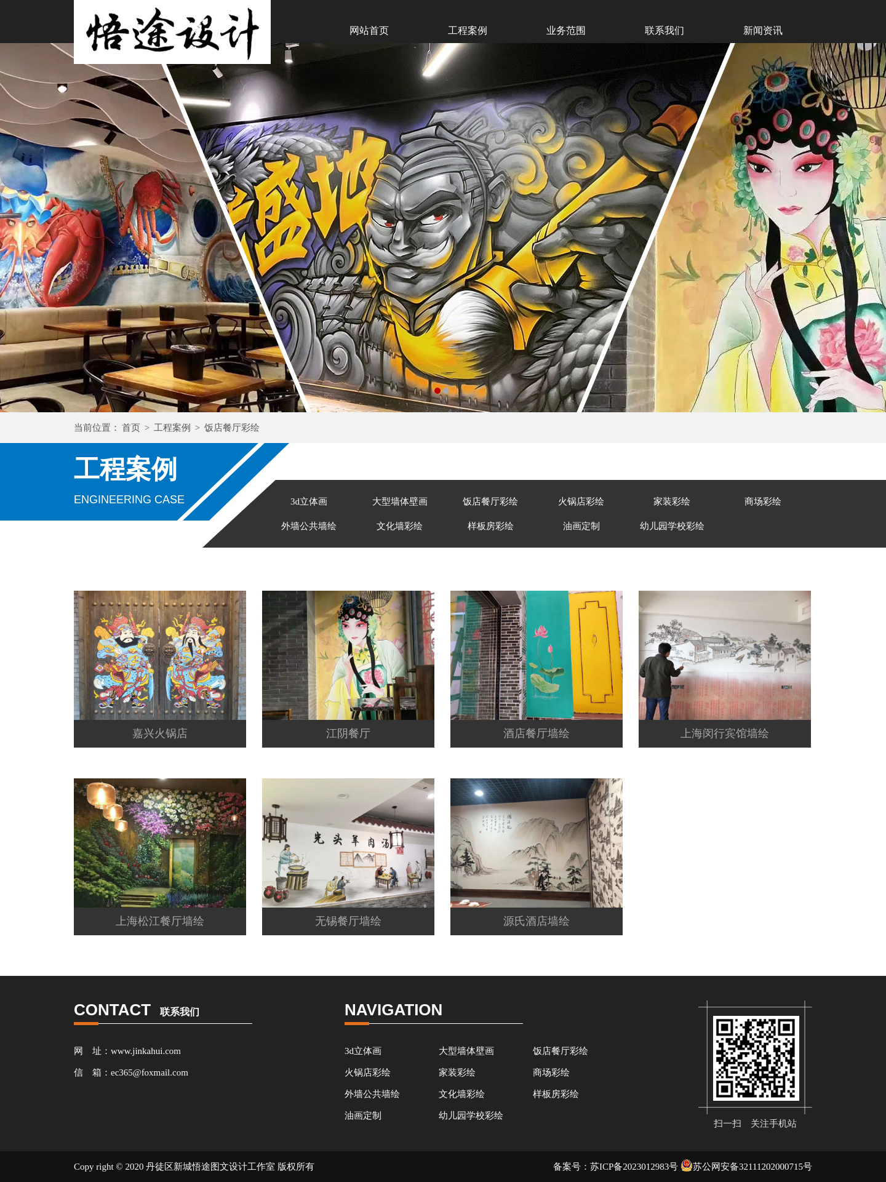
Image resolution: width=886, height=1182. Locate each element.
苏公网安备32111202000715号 (746, 1167)
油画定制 (581, 526)
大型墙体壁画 (400, 501)
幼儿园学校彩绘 (672, 526)
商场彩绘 (762, 501)
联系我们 (664, 30)
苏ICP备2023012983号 (634, 1167)
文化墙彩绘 (400, 526)
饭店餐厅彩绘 (232, 428)
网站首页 (369, 30)
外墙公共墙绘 (309, 526)
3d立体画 (308, 501)
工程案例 (467, 30)
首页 (131, 428)
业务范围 (566, 30)
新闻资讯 (763, 30)
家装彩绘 (671, 501)
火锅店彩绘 (581, 501)
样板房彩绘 (491, 526)
